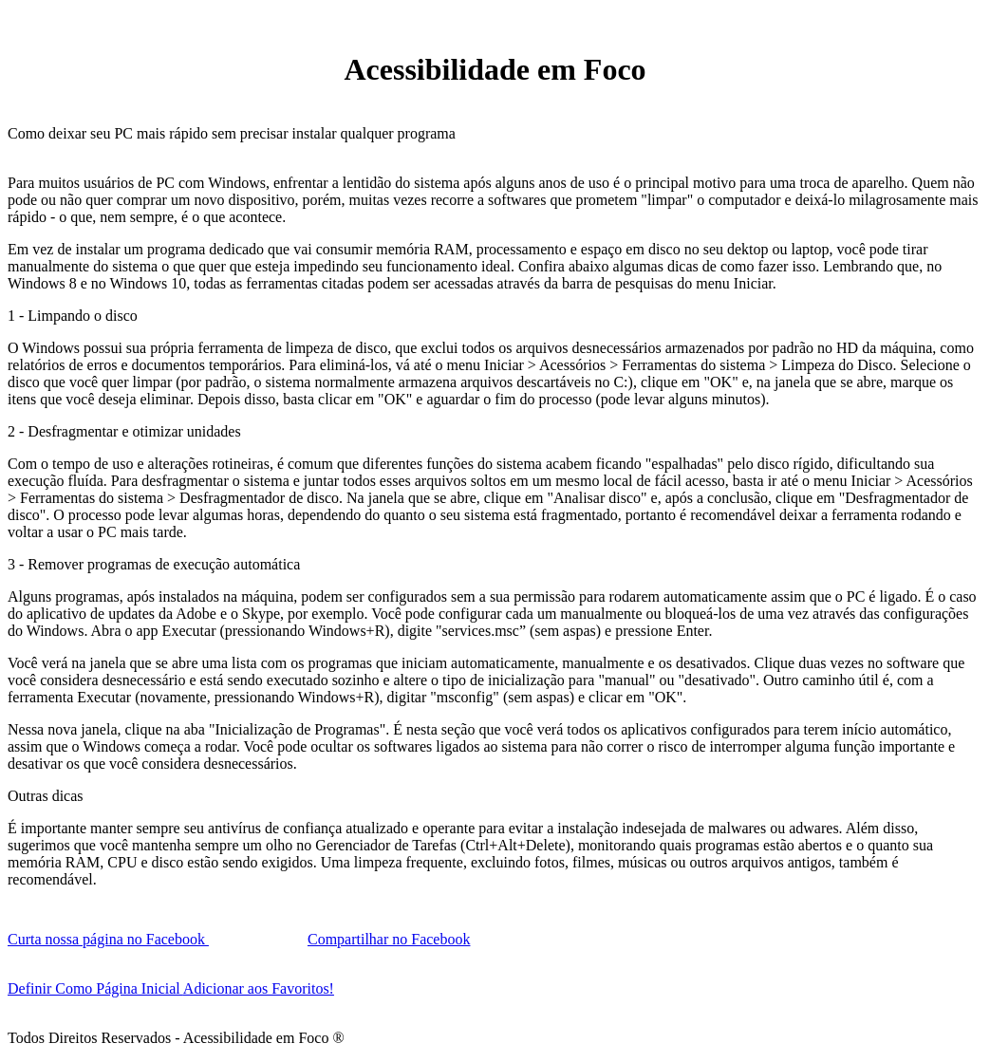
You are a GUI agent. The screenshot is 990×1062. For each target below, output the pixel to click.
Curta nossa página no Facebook (108, 939)
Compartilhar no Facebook (389, 939)
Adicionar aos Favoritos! (258, 988)
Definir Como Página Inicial (95, 988)
